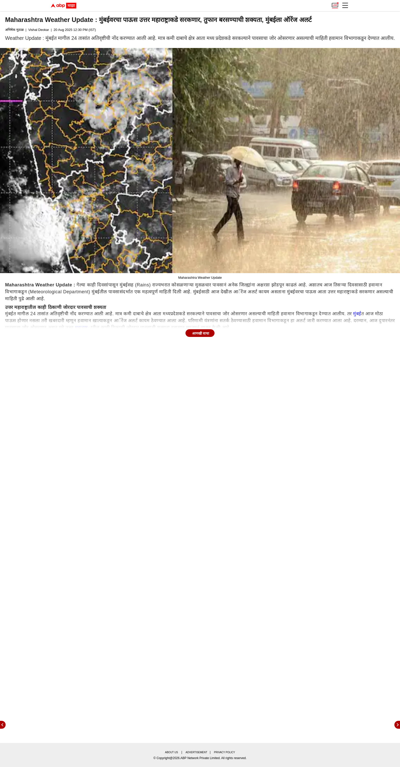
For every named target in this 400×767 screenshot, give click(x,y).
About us (171, 752)
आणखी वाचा (200, 333)
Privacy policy (224, 752)
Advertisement (196, 752)
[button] (345, 5)
